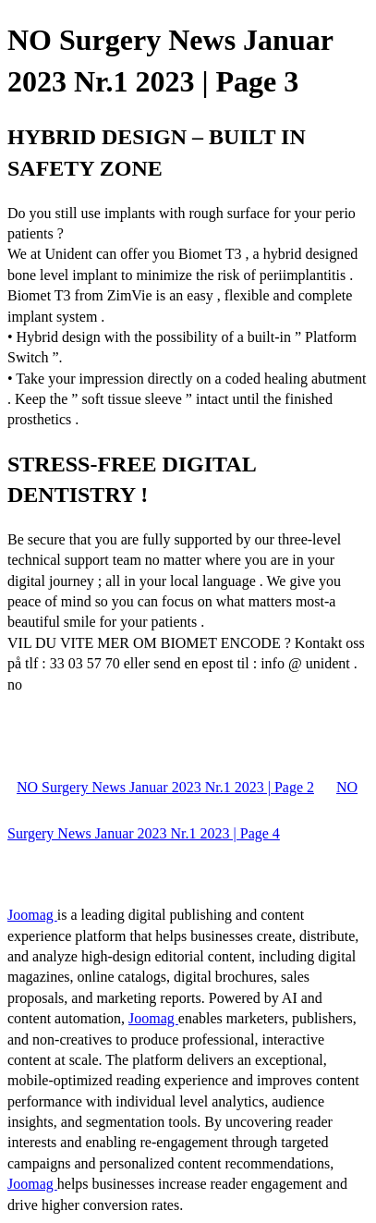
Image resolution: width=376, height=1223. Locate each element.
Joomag (32, 915)
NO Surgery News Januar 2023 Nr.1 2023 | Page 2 (165, 787)
